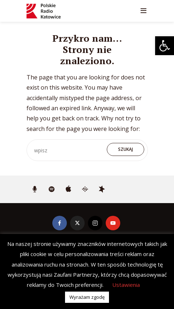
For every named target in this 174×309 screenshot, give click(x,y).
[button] (164, 45)
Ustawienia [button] (126, 284)
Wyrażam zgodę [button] (87, 297)
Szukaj (125, 149)
